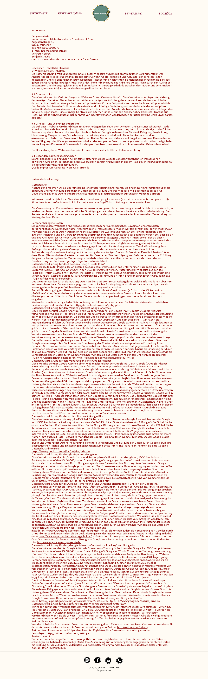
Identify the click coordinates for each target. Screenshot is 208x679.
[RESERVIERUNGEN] (70, 13)
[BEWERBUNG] (133, 13)
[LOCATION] (165, 13)
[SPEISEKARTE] (38, 13)
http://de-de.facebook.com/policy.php (97, 305)
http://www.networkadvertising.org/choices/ (65, 536)
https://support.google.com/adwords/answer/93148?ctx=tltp (76, 601)
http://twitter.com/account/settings (67, 633)
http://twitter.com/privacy (132, 627)
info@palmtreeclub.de (54, 50)
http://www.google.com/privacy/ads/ (59, 542)
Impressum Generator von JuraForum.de (64, 167)
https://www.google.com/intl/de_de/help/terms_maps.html (74, 480)
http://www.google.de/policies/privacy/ (137, 601)
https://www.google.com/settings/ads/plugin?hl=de (76, 530)
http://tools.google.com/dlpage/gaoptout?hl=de (106, 357)
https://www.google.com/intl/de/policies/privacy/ (61, 451)
